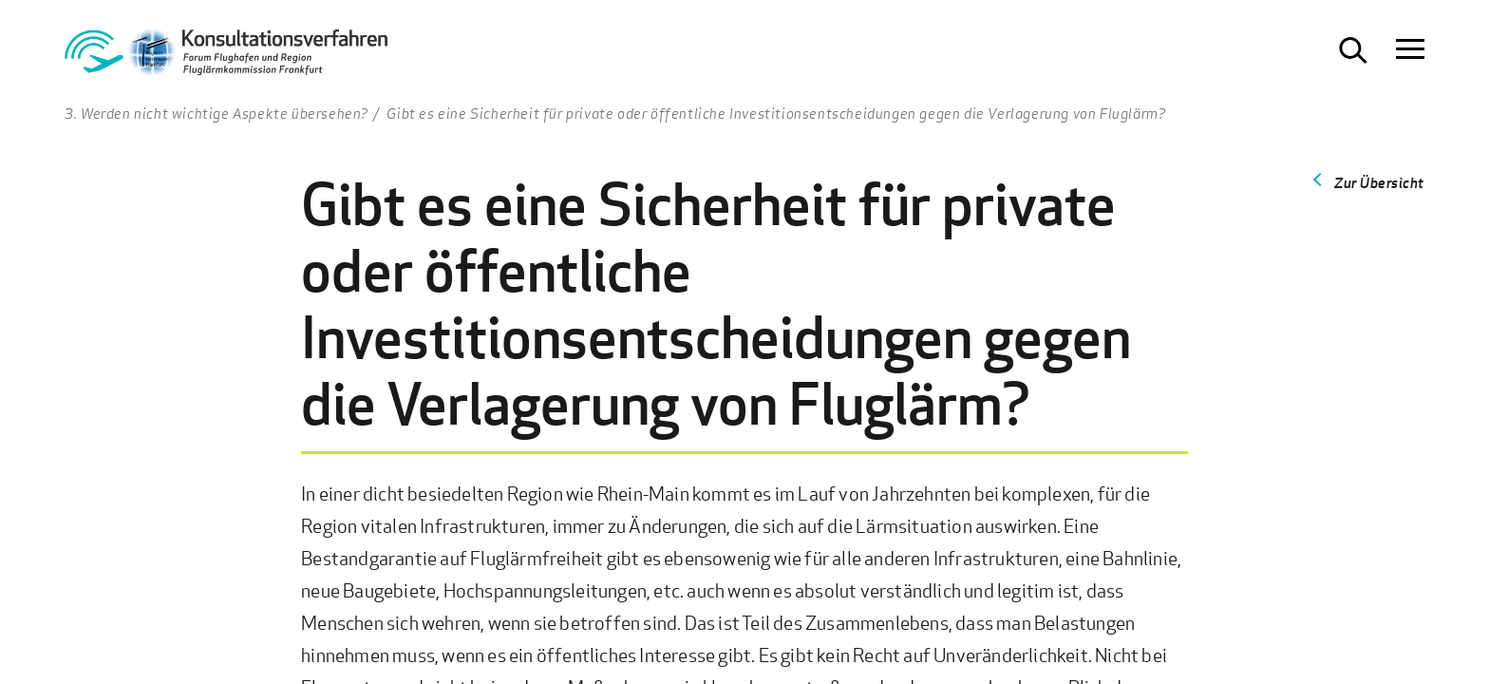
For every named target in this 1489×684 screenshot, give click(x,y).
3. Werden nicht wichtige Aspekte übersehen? (216, 113)
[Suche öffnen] (1353, 50)
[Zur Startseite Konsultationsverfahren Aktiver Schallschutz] (226, 57)
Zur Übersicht (1379, 182)
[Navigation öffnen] (1410, 50)
